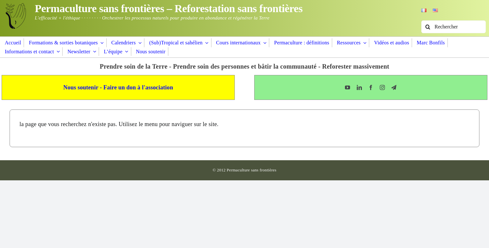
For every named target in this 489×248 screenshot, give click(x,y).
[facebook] (370, 87)
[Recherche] (427, 26)
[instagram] (382, 87)
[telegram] (393, 87)
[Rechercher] (453, 26)
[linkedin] (359, 87)
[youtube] (347, 87)
